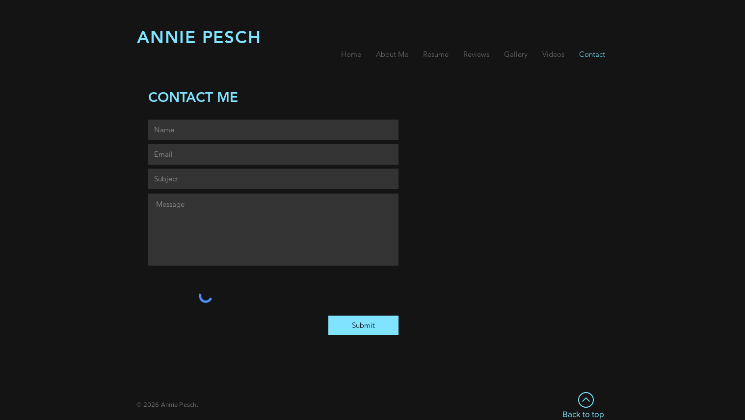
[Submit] (363, 325)
